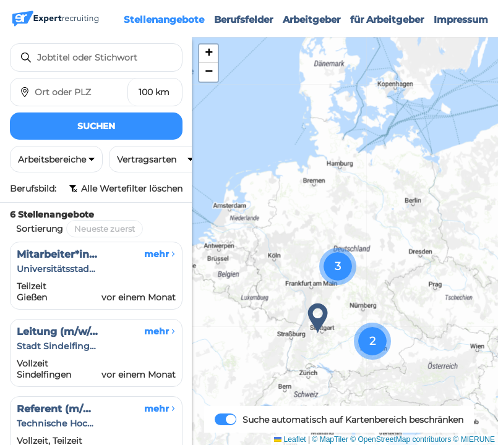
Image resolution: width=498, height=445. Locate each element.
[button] (318, 318)
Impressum (461, 19)
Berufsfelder (243, 19)
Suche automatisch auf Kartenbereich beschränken (353, 419)
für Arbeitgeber (387, 19)
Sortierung (39, 228)
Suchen (96, 126)
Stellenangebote (164, 19)
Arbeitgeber (311, 19)
